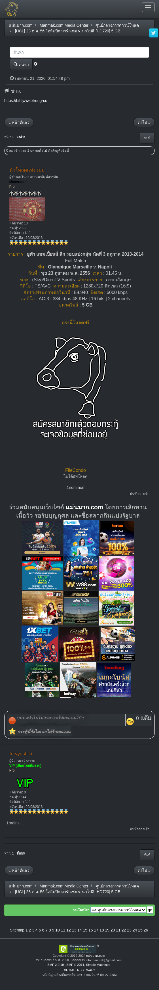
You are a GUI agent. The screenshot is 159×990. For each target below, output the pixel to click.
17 (96, 930)
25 (140, 930)
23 (129, 930)
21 (118, 930)
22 (124, 930)
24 (135, 930)
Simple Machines (98, 964)
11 (63, 930)
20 (113, 930)
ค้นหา (21, 64)
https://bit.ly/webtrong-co (25, 100)
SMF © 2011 (75, 964)
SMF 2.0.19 (55, 964)
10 (57, 930)
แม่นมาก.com (84, 507)
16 (90, 930)
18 (101, 930)
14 (79, 930)
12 (68, 930)
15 (85, 930)
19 (107, 930)
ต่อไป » (144, 122)
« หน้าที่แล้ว (19, 122)
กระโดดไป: (81, 910)
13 (74, 930)
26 (146, 930)
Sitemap (17, 930)
